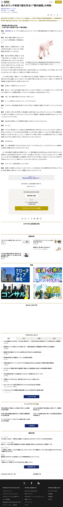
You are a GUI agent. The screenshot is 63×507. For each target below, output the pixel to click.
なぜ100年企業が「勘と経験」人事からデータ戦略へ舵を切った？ (47, 408)
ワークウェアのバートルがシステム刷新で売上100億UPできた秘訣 (15, 420)
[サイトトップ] (6, 2)
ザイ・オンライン (28, 502)
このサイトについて (7, 491)
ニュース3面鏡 (10, 10)
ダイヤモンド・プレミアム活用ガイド (11, 496)
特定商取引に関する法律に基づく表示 (12, 502)
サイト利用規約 (6, 499)
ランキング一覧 (31, 396)
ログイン (51, 2)
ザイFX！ (27, 505)
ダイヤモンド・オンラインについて (11, 487)
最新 (8, 338)
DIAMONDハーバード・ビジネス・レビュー (34, 496)
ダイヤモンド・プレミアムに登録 (31, 208)
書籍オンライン (28, 499)
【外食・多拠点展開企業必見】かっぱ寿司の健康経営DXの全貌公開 (15, 414)
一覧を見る (31, 425)
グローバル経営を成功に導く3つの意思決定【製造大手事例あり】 (47, 414)
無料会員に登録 (31, 195)
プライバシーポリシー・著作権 (10, 505)
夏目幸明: (8, 8)
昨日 (24, 338)
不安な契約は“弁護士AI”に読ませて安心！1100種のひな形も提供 (15, 408)
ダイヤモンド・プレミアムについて (10, 493)
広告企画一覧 (37, 474)
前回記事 (7, 31)
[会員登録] (58, 2)
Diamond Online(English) (31, 491)
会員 (54, 338)
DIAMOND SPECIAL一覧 (8, 474)
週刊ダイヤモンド (29, 493)
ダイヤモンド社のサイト (31, 487)
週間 (39, 338)
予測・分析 (3, 10)
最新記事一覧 (31, 467)
